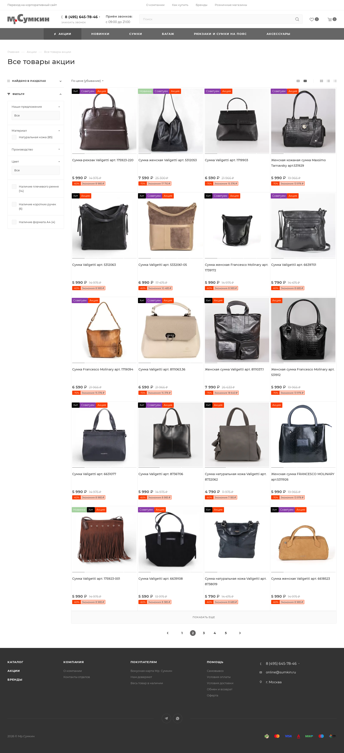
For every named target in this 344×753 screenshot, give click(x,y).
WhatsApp (177, 718)
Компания (73, 662)
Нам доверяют (141, 677)
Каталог (15, 662)
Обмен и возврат (219, 689)
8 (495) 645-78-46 (81, 17)
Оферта (212, 695)
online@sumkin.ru (281, 672)
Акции (13, 671)
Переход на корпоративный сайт (32, 5)
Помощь (215, 662)
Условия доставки (220, 683)
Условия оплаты (219, 677)
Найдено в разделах (29, 80)
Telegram (166, 718)
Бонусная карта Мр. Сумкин (151, 671)
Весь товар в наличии (147, 683)
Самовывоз (215, 671)
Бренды (14, 679)
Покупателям (144, 662)
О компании (72, 671)
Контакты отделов (76, 677)
